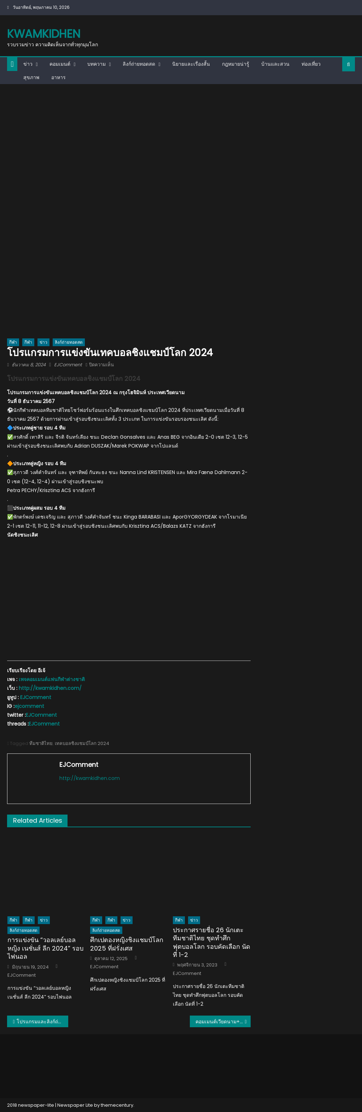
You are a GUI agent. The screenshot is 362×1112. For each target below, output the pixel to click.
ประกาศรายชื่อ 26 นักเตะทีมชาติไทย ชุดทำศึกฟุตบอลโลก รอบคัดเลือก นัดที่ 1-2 (211, 942)
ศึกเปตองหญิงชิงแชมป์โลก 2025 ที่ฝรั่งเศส (126, 944)
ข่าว (28, 63)
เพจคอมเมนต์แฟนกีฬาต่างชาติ (52, 679)
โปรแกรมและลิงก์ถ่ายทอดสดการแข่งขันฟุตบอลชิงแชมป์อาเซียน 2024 (42, 1021)
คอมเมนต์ (59, 63)
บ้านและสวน (275, 63)
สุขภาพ (31, 77)
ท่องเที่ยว (311, 63)
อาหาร (58, 77)
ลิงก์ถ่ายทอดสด (139, 63)
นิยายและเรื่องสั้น (191, 63)
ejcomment (29, 706)
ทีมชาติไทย (41, 743)
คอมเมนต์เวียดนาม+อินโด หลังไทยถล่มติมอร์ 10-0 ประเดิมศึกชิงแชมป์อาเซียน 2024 (223, 1021)
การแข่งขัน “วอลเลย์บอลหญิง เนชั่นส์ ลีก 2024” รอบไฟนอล (45, 948)
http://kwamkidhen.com (89, 778)
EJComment (68, 364)
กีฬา (13, 342)
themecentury (117, 1105)
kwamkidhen (43, 34)
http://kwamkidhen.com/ (50, 688)
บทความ (96, 63)
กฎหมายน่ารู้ (235, 63)
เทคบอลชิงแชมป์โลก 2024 (82, 743)
